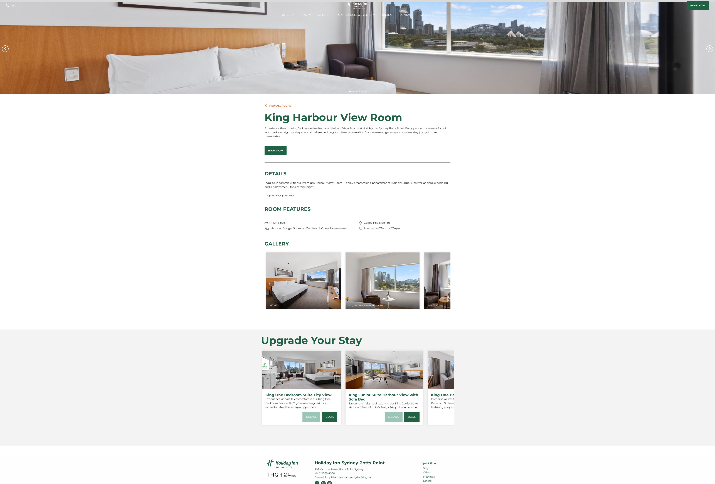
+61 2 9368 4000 (7, 5)
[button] (278, 105)
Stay (310, 14)
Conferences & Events (354, 14)
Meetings (427, 476)
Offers (328, 14)
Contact (400, 14)
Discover (419, 14)
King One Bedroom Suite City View (298, 394)
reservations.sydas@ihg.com (14, 5)
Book (329, 416)
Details (310, 416)
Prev (5, 48)
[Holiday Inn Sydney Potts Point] (357, 5)
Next (709, 48)
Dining (384, 14)
